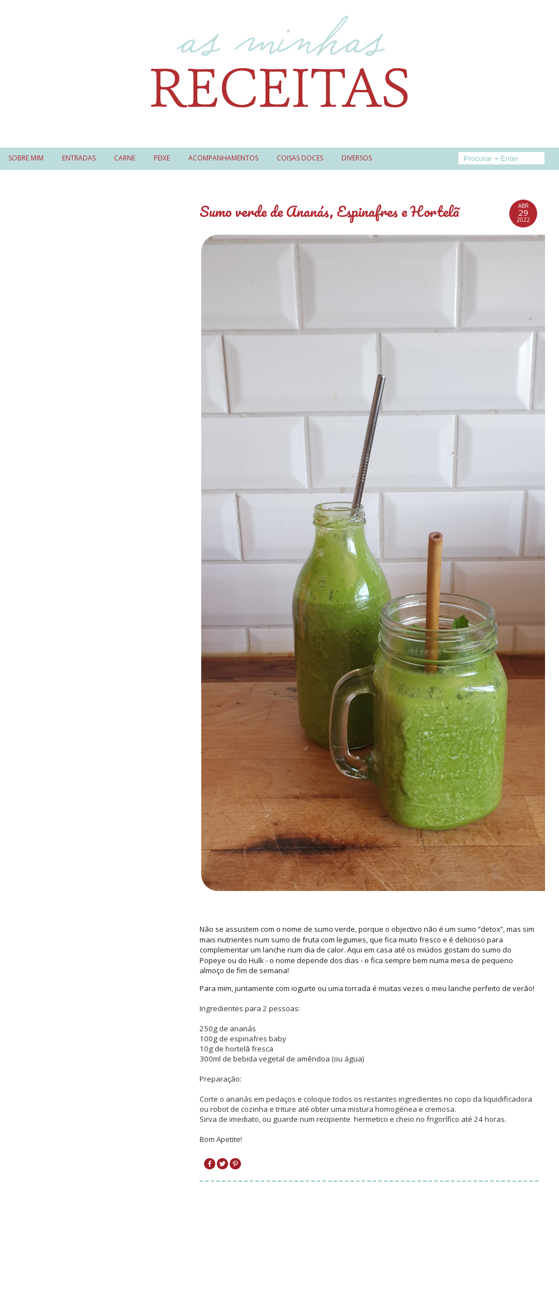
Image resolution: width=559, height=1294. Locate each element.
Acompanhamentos (223, 158)
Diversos (357, 158)
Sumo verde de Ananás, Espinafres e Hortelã (329, 211)
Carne (124, 158)
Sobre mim (26, 158)
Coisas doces (300, 158)
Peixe (162, 158)
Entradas (79, 158)
